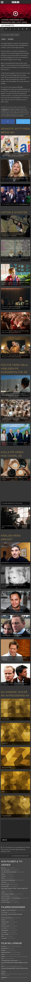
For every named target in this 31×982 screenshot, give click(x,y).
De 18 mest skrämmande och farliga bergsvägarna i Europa (14, 962)
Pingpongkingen (4, 930)
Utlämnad (3, 920)
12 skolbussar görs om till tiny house (9, 960)
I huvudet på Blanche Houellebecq (8, 872)
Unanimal (3, 876)
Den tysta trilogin (5, 886)
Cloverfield (3, 924)
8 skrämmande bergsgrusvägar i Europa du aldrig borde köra (14, 968)
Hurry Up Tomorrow (5, 896)
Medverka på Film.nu (5, 952)
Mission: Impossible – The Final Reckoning (10, 898)
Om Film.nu (3, 946)
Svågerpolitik (4, 977)
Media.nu (3, 973)
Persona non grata (5, 926)
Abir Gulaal (3, 882)
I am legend (3, 938)
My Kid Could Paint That (6, 917)
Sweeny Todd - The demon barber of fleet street (11, 914)
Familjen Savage (5, 922)
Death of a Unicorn (5, 884)
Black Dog (3, 868)
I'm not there (4, 928)
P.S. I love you (4, 912)
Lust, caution (4, 932)
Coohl (2, 958)
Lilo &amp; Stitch (5, 900)
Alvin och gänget (5, 934)
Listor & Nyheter (14, 212)
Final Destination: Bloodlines (7, 894)
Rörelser (3, 874)
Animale (3, 892)
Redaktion (3, 950)
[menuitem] (2, 856)
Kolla (2, 966)
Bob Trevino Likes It (5, 870)
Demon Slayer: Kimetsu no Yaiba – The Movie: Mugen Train (14, 888)
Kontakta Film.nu (5, 948)
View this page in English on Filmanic (10, 34)
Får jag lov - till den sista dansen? (8, 910)
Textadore (3, 971)
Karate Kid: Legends (5, 902)
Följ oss (3, 954)
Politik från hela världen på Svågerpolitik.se (14, 368)
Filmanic (3, 956)
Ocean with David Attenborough (8, 880)
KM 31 (2, 936)
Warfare (3, 878)
